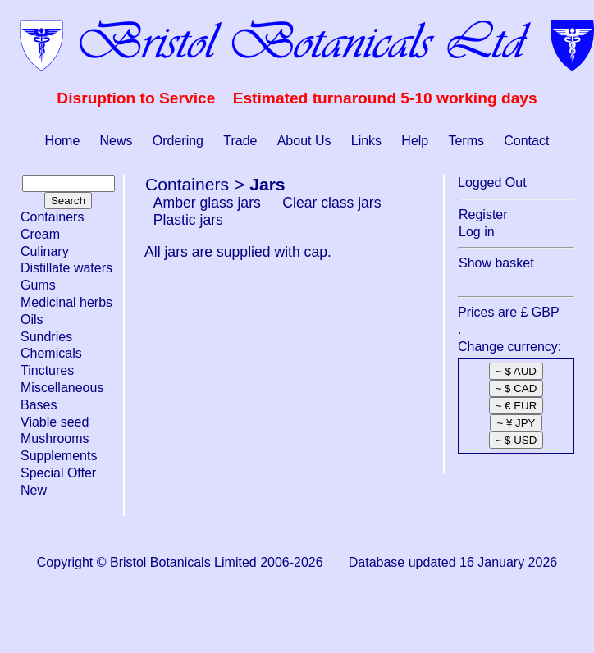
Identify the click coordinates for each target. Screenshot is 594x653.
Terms (466, 141)
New (34, 490)
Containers (52, 217)
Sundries (46, 337)
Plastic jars (188, 220)
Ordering (178, 141)
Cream (40, 234)
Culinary (45, 251)
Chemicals (51, 353)
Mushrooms (55, 438)
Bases (39, 405)
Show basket (496, 263)
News (116, 141)
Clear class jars (331, 202)
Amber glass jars (207, 202)
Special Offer (58, 473)
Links (366, 141)
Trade (240, 141)
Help (414, 141)
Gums (38, 285)
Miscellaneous (62, 388)
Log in (477, 232)
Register (483, 214)
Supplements (59, 456)
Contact (526, 141)
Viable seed (55, 422)
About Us (304, 141)
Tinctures (47, 370)
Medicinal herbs (66, 302)
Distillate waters (66, 268)
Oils (32, 319)
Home (62, 141)
